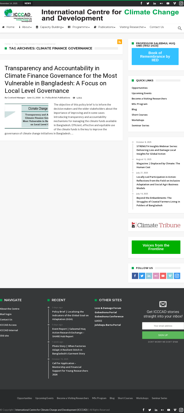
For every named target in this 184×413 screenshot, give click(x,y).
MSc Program (139, 104)
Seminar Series (140, 125)
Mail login (6, 314)
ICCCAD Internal (9, 330)
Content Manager (16, 97)
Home (7, 44)
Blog (134, 109)
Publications (64, 97)
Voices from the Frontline (156, 247)
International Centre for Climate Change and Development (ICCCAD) (51, 409)
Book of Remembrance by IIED (155, 56)
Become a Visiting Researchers (149, 98)
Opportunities (140, 87)
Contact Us (6, 319)
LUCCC (98, 320)
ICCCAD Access (8, 324)
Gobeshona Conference (109, 316)
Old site (4, 335)
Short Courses (140, 114)
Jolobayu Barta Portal (108, 324)
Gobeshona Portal (106, 312)
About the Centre (9, 308)
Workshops (138, 120)
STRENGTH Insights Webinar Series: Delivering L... (60, 3)
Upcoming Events (141, 93)
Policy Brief (51, 97)
